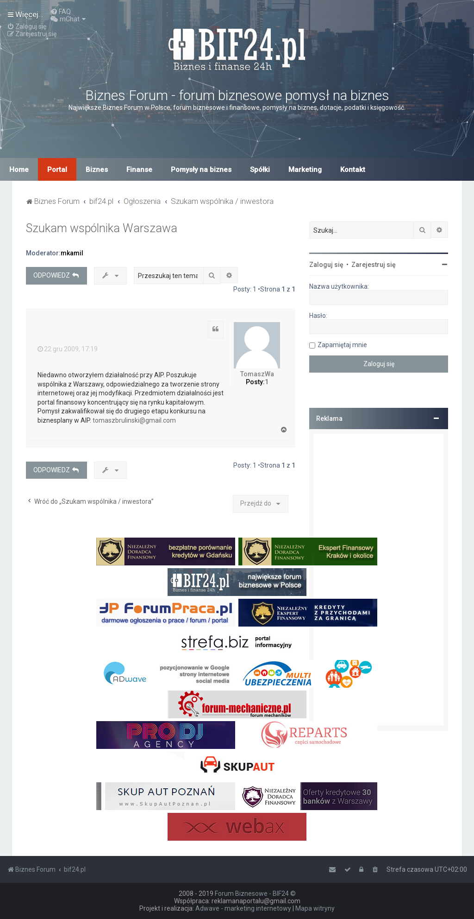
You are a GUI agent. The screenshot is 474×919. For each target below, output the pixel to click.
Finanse (139, 169)
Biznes (97, 169)
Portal (57, 169)
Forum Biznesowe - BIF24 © (255, 893)
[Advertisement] (379, 580)
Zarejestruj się (373, 264)
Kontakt (352, 169)
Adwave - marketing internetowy (243, 908)
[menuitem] (60, 11)
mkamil (72, 253)
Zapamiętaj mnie (342, 345)
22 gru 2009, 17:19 (67, 349)
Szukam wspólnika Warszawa (101, 228)
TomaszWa (257, 374)
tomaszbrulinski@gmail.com (134, 420)
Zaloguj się (326, 264)
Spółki (260, 169)
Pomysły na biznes (201, 169)
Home (19, 169)
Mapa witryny (315, 908)
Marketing (305, 169)
